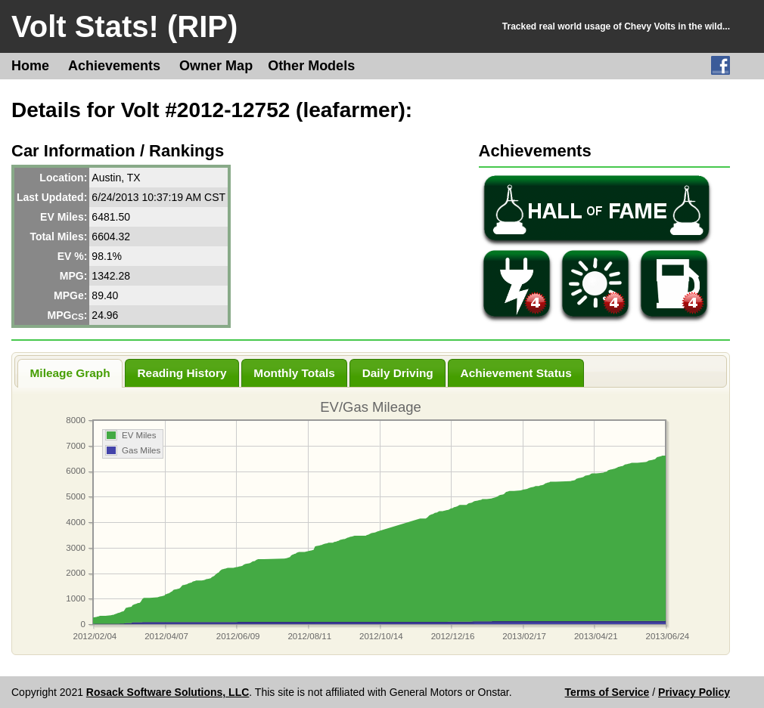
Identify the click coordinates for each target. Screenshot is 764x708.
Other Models (311, 65)
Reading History (181, 372)
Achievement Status (516, 372)
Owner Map (216, 65)
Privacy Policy (694, 692)
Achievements (114, 65)
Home (30, 65)
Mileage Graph (70, 372)
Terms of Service (607, 692)
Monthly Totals (293, 372)
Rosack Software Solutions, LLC (167, 692)
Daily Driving (397, 372)
